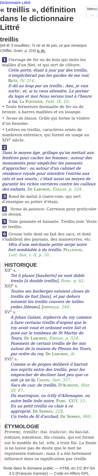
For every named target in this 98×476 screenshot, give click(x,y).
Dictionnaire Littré (15, 2)
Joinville (50, 307)
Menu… (92, 11)
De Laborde (38, 189)
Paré (60, 400)
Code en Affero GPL (71, 473)
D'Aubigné (68, 385)
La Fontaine (30, 101)
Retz (12, 80)
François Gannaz (32, 473)
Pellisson (72, 249)
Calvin (43, 380)
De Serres (42, 411)
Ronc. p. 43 (72, 280)
